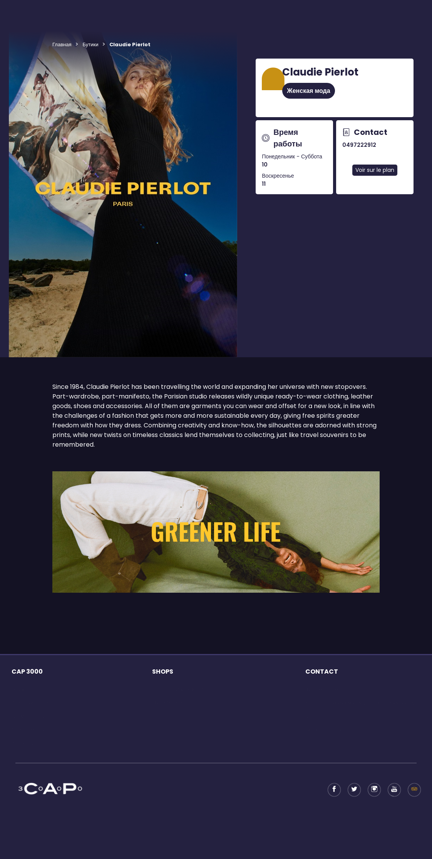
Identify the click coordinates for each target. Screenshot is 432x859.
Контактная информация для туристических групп (362, 702)
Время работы (28, 716)
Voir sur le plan (374, 170)
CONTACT (321, 671)
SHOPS (162, 671)
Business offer (322, 689)
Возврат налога (323, 729)
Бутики (90, 44)
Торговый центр (30, 702)
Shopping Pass (324, 716)
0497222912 (359, 145)
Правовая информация (179, 689)
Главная (61, 44)
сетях (18, 689)
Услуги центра (28, 729)
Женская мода (308, 90)
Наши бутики (167, 702)
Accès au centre (32, 743)
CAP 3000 (27, 671)
